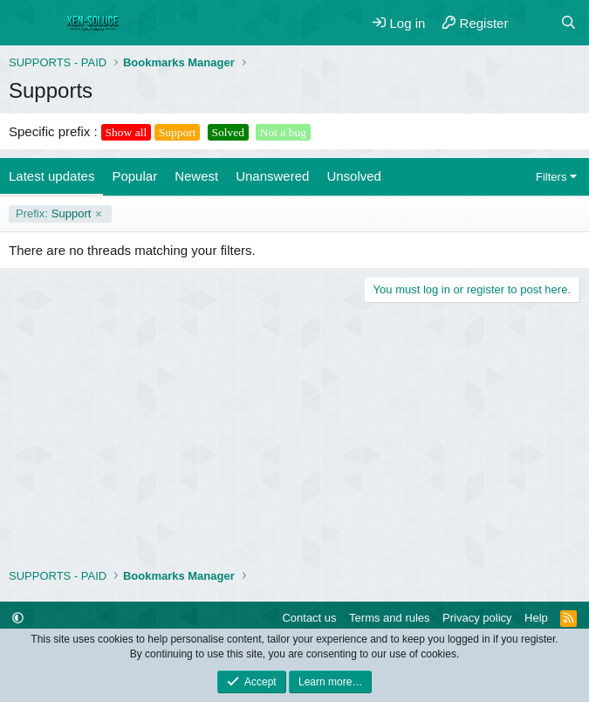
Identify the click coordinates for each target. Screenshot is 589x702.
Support (53, 214)
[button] (18, 617)
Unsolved (353, 176)
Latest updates (51, 176)
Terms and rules (389, 617)
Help (536, 617)
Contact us (309, 617)
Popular (134, 176)
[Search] (568, 23)
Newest (196, 176)
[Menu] (24, 22)
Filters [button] (551, 176)
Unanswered (272, 176)
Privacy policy (476, 617)
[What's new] (534, 23)
